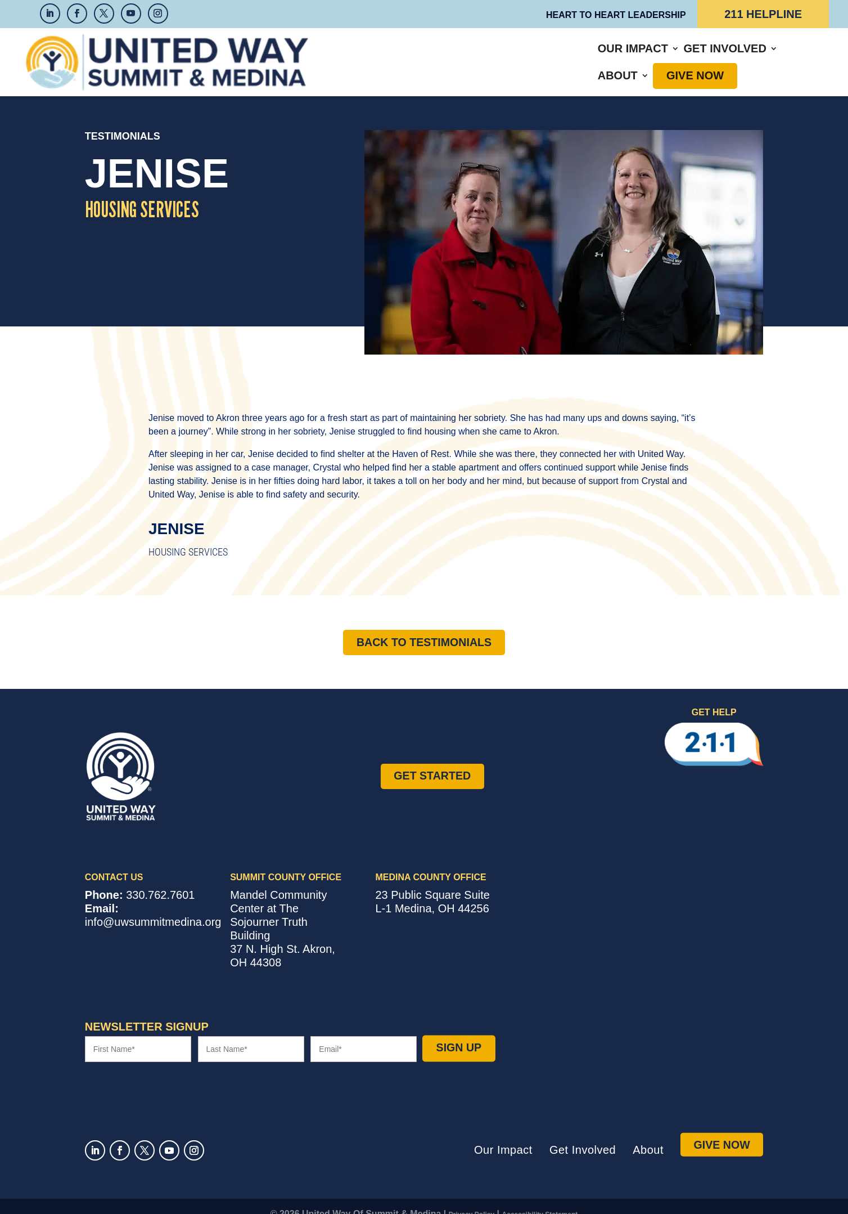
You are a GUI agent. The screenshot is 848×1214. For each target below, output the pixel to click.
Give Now (665, 54)
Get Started (432, 760)
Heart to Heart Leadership (616, 15)
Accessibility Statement (540, 1199)
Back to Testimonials (424, 626)
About (588, 54)
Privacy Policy (471, 1199)
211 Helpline (763, 14)
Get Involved (511, 54)
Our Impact (419, 54)
